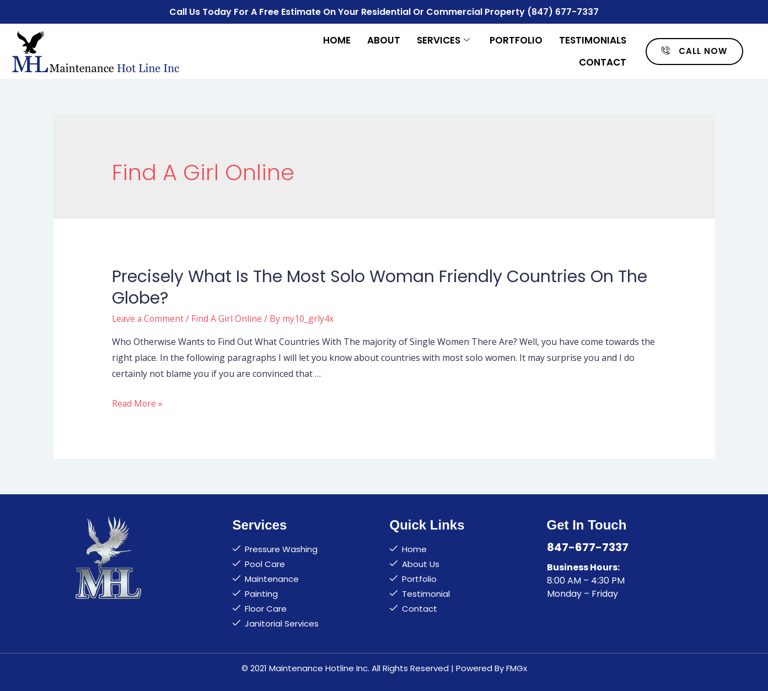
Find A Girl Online (229, 318)
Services (443, 39)
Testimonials (592, 39)
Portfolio (516, 39)
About (383, 39)
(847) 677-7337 (563, 11)
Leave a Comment (149, 318)
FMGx (516, 667)
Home (337, 39)
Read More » (138, 403)
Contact (602, 61)
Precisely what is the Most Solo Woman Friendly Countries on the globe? (379, 286)
